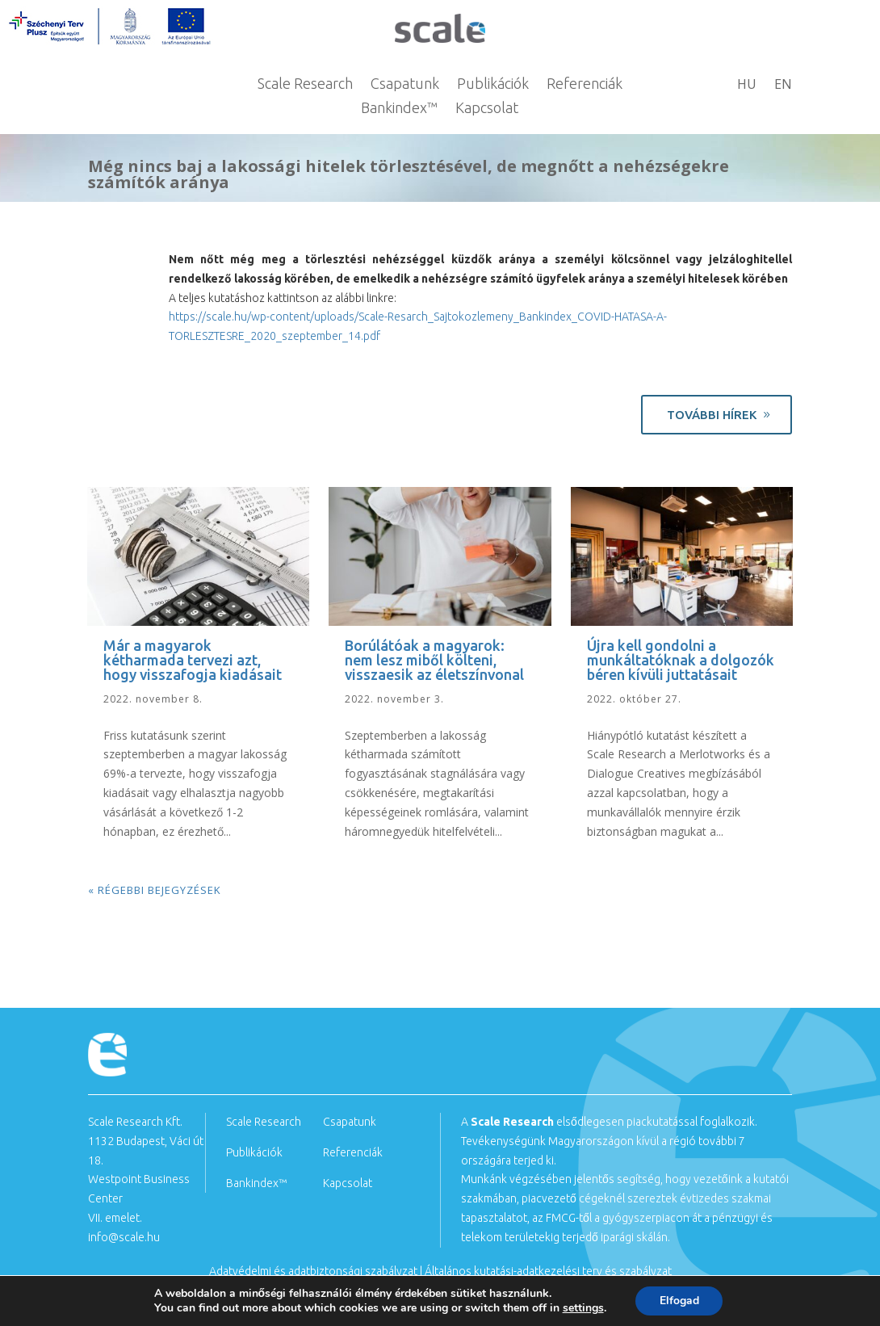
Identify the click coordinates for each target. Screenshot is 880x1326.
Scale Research (305, 84)
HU (746, 85)
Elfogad (679, 1300)
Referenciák (584, 84)
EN (783, 85)
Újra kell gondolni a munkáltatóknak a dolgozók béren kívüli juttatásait (680, 659)
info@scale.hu (124, 1237)
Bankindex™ (399, 108)
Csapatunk (405, 84)
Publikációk (493, 84)
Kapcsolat (486, 108)
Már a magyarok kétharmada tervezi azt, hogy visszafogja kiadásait (192, 659)
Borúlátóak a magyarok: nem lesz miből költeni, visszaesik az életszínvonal (434, 659)
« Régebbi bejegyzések (154, 890)
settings (582, 1308)
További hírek (711, 415)
